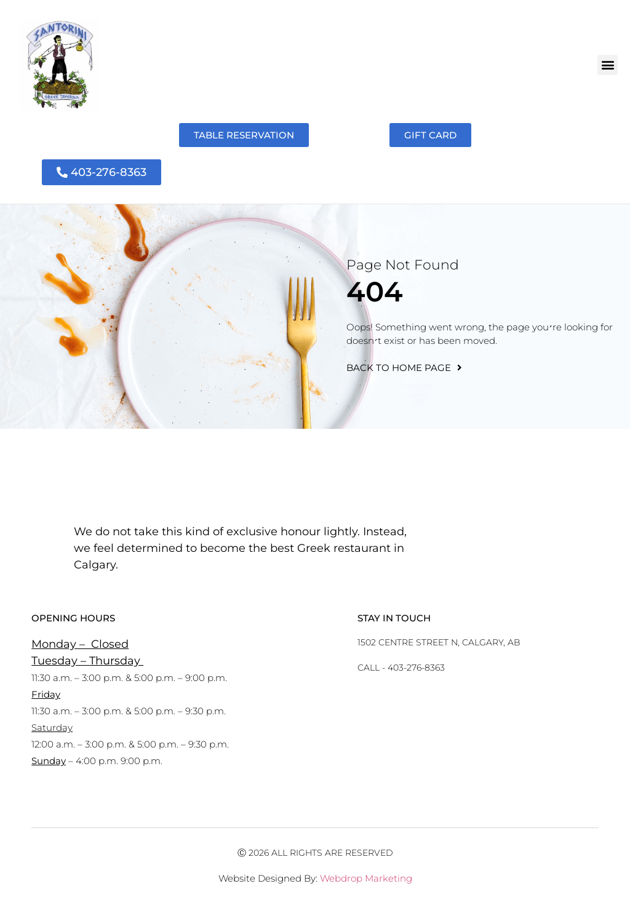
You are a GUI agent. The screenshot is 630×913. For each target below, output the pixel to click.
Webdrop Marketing (366, 878)
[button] (607, 65)
